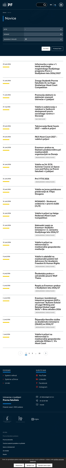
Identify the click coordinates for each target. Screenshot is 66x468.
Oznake (6, 34)
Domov (4, 12)
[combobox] (43, 29)
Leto (5, 29)
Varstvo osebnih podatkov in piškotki (14, 443)
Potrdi (46, 48)
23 (39, 353)
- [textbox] (25, 29)
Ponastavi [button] (57, 48)
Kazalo (5, 454)
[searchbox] (25, 34)
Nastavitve (19, 465)
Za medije (6, 450)
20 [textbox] (26, 39)
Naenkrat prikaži (10, 39)
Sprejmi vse (30, 465)
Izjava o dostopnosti (9, 447)
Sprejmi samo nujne (44, 465)
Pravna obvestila (8, 439)
